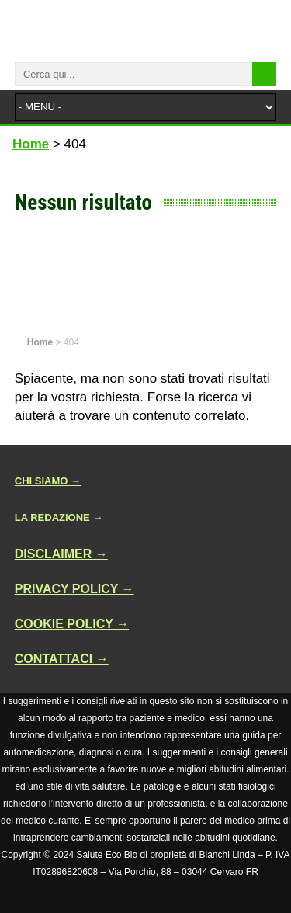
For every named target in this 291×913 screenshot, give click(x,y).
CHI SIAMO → (48, 481)
